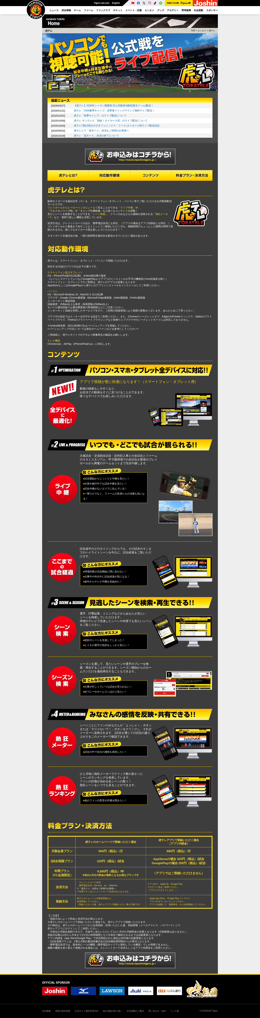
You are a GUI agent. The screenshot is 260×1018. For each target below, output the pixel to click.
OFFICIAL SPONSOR (56, 982)
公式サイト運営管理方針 (86, 1011)
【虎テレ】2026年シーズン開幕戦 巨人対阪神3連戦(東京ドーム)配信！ (113, 105)
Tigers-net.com (101, 3)
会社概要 (46, 1011)
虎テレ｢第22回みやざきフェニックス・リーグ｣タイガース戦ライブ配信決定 (117, 125)
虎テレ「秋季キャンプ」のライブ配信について (100, 115)
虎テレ (212, 30)
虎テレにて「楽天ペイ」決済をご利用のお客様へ (101, 130)
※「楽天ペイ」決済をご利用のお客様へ (96, 888)
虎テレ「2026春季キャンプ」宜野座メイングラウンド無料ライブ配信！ (114, 110)
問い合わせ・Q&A (157, 1011)
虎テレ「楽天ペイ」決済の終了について (96, 135)
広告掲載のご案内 (135, 1011)
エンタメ (202, 30)
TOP (193, 30)
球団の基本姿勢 (62, 1011)
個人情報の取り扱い (112, 1011)
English (116, 3)
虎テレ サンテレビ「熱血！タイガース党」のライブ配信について (110, 120)
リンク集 (174, 1011)
